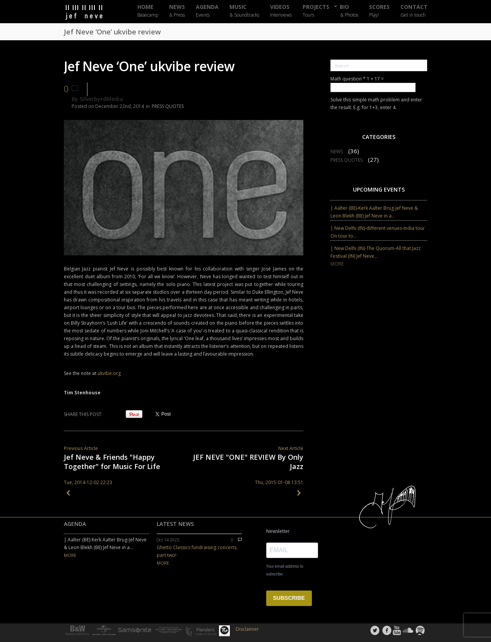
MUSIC (244, 11)
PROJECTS (316, 11)
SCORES (379, 11)
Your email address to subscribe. (284, 570)
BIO (349, 10)
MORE (337, 263)
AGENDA (207, 11)
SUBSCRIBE (289, 598)
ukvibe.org (110, 373)
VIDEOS (281, 11)
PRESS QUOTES (168, 106)
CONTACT (414, 11)
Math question (348, 78)
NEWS (177, 11)
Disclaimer (247, 629)
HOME (147, 11)
